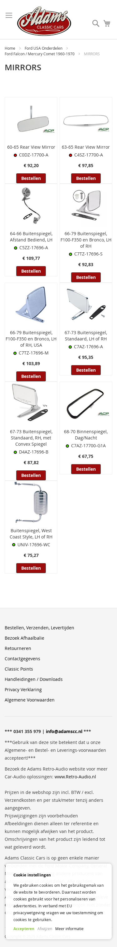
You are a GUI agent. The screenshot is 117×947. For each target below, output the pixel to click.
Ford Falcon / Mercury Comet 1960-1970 (40, 53)
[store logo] (44, 21)
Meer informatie (69, 928)
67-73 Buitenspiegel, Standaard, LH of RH (86, 336)
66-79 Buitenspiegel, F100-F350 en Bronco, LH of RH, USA (31, 339)
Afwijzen (44, 928)
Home (10, 48)
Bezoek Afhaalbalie (24, 638)
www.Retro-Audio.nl (75, 777)
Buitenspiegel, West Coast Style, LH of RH (31, 534)
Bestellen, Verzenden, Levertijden (39, 628)
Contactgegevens (22, 659)
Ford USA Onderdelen (44, 48)
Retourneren (18, 648)
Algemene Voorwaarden (30, 700)
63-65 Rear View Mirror (86, 147)
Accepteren (23, 928)
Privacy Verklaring (23, 689)
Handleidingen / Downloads (34, 679)
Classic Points (19, 669)
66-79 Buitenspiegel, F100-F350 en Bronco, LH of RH (86, 240)
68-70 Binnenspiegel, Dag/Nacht (86, 435)
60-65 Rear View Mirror (31, 147)
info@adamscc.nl (64, 731)
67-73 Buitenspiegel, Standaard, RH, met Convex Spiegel (31, 438)
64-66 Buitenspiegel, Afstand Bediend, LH (31, 237)
